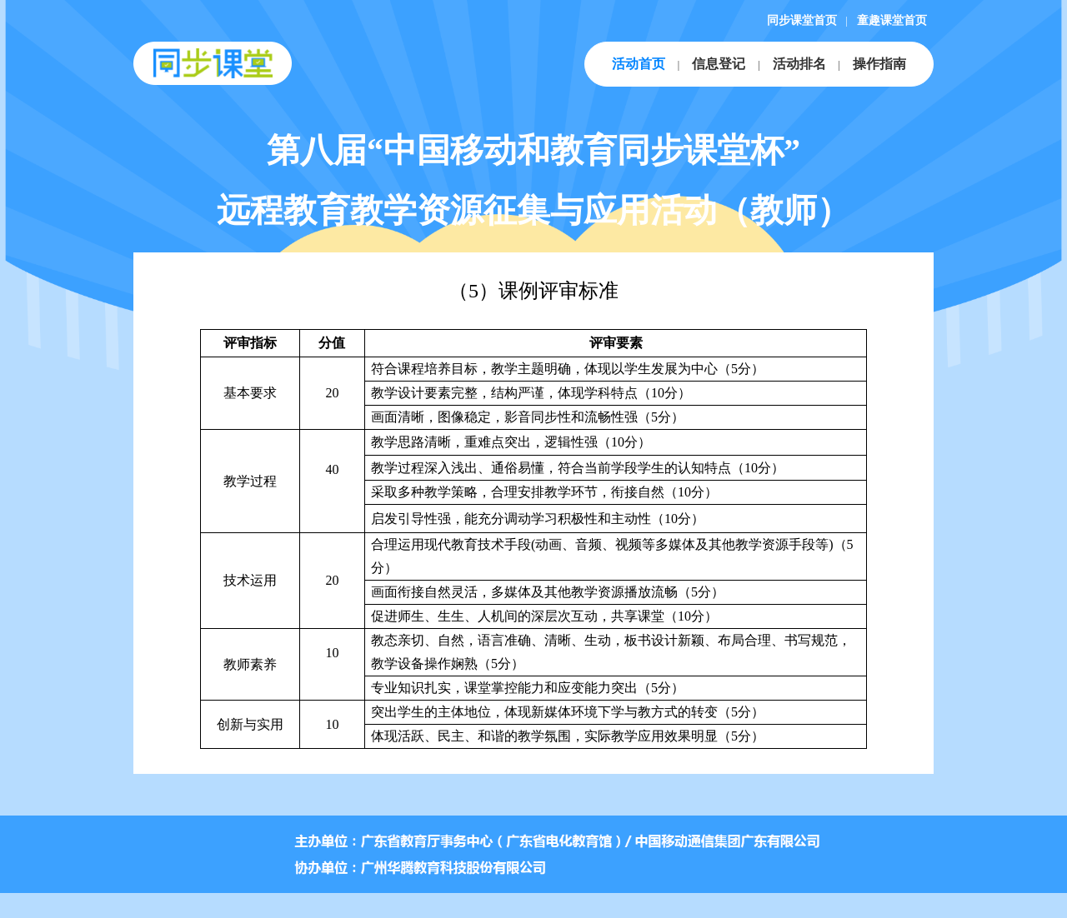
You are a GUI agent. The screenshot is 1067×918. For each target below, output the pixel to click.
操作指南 (879, 64)
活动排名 (799, 64)
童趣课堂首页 (892, 20)
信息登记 (718, 64)
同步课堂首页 (802, 20)
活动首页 (638, 64)
